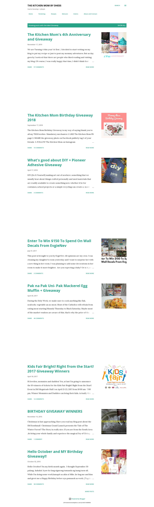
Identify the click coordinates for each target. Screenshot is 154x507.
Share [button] (30, 67)
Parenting (40, 14)
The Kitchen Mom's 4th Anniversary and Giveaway (59, 37)
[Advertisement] (61, 91)
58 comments (39, 484)
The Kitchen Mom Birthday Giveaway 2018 (60, 117)
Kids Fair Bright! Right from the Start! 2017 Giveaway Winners (61, 369)
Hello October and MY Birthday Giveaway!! (55, 454)
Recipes (52, 14)
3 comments (38, 193)
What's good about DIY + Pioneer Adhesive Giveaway (57, 162)
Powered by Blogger (77, 499)
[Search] (117, 5)
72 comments (39, 148)
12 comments (39, 399)
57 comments (39, 67)
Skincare (64, 14)
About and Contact (89, 14)
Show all (122, 25)
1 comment (38, 439)
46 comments (39, 318)
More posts (89, 491)
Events (74, 14)
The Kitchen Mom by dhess (44, 5)
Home (30, 14)
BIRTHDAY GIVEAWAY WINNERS (55, 411)
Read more (90, 67)
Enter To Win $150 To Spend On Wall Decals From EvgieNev (59, 243)
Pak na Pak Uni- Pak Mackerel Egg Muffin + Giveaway (57, 288)
